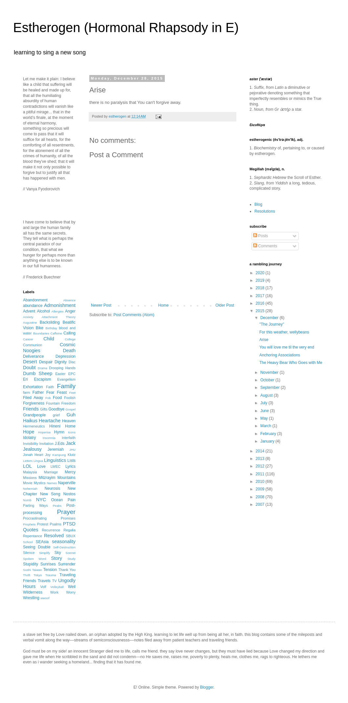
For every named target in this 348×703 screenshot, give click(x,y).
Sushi (27, 570)
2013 (261, 458)
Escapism (42, 379)
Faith (50, 387)
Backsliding (50, 322)
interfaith (69, 438)
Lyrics (70, 466)
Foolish (70, 398)
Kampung (59, 455)
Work (54, 592)
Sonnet (71, 553)
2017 (261, 296)
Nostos (69, 494)
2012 (261, 466)
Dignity (60, 362)
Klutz (72, 455)
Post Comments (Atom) (133, 315)
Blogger (206, 687)
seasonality (64, 541)
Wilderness (32, 592)
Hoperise (44, 432)
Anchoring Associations (279, 355)
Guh (71, 414)
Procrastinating (35, 518)
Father (38, 392)
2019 (261, 280)
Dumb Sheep (37, 373)
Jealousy (32, 449)
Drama (42, 368)
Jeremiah (56, 449)
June (265, 410)
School (28, 542)
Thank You (67, 570)
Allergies (58, 311)
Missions (30, 478)
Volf (43, 587)
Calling (69, 333)
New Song (50, 494)
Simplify (44, 553)
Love (41, 466)
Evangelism (66, 379)
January (267, 441)
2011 (261, 474)
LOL (27, 466)
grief (56, 415)
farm (26, 392)
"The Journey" (271, 324)
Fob (48, 398)
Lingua (38, 461)
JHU (72, 449)
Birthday (51, 328)
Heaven (69, 421)
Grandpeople (34, 415)
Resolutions (264, 211)
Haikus (30, 420)
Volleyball (57, 587)
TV (54, 581)
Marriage (51, 472)
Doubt (29, 367)
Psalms (55, 524)
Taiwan (37, 570)
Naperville (67, 483)
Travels (44, 581)
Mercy (70, 472)
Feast (62, 392)
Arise (263, 339)
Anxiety (28, 317)
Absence (69, 300)
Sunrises (48, 564)
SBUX (71, 536)
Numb (27, 500)
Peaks (57, 505)
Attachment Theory (59, 317)
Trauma (50, 575)
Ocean (57, 500)
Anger (70, 311)
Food (57, 397)
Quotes (30, 529)
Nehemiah (30, 488)
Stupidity (30, 564)
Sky (57, 552)
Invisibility (30, 444)
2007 (261, 504)
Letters (28, 461)
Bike (39, 328)
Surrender (67, 564)
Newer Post (101, 305)
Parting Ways (35, 505)
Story (56, 558)
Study (71, 558)
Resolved (54, 535)
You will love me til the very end (286, 347)
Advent (29, 311)
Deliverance (33, 356)
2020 (261, 273)
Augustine (30, 322)
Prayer (66, 511)
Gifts (43, 409)
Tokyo (37, 575)
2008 (261, 497)
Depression (65, 356)
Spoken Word (34, 558)
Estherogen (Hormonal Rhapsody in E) (126, 27)
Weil (72, 586)
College (70, 339)
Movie (28, 483)
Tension (50, 569)
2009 (261, 489)
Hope (28, 431)
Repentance (32, 536)
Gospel (71, 409)
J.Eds (60, 443)
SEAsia (42, 542)
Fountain (53, 403)
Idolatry (29, 437)
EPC (72, 374)
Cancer (28, 339)
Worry (71, 592)
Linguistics (55, 460)
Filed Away (33, 397)
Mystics (40, 483)
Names (52, 483)
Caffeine (56, 333)
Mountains (66, 477)
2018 (261, 288)
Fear (50, 392)
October (267, 380)
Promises (68, 518)
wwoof (44, 598)
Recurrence (51, 530)
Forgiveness (33, 403)
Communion (32, 345)
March (266, 426)
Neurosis (52, 488)
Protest (42, 524)
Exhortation (33, 387)
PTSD (69, 523)
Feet (72, 392)
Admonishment (60, 305)
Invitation (46, 444)
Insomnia (49, 438)
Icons (72, 432)
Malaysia (30, 472)
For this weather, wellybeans (284, 332)
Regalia (69, 530)
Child (48, 338)
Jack (71, 443)
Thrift (26, 575)
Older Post (224, 305)
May (264, 418)
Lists (71, 460)
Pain (72, 500)
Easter (60, 374)
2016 (261, 303)
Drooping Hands (62, 368)
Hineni (54, 426)
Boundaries (41, 333)
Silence (28, 553)
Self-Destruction (64, 547)
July (264, 403)
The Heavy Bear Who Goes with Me (290, 362)
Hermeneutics (34, 426)
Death (69, 350)
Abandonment (35, 300)
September (270, 387)
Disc (72, 362)
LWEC (55, 466)
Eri (25, 379)
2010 (261, 481)
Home (163, 305)
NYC (41, 499)
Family (66, 386)
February (268, 433)
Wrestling (31, 598)
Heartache (49, 420)
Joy (48, 455)
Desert (30, 361)
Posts (260, 236)
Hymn (59, 432)
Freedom (68, 403)
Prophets (29, 524)
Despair (46, 362)
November (270, 372)
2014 (261, 451)
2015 (261, 311)
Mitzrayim (46, 477)
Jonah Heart (33, 455)
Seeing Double (37, 547)
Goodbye (56, 409)
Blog (258, 204)
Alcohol (43, 311)
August (267, 395)
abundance (32, 305)
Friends (31, 408)
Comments (265, 246)
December (270, 317)
